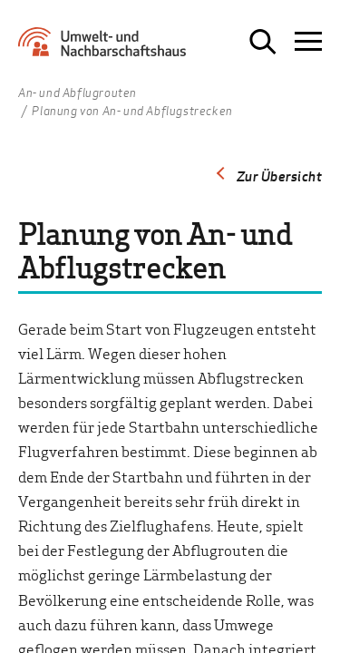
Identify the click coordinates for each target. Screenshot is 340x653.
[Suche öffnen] (263, 42)
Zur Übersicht (280, 176)
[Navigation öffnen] (308, 41)
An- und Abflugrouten (77, 93)
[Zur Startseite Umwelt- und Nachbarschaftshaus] (106, 48)
